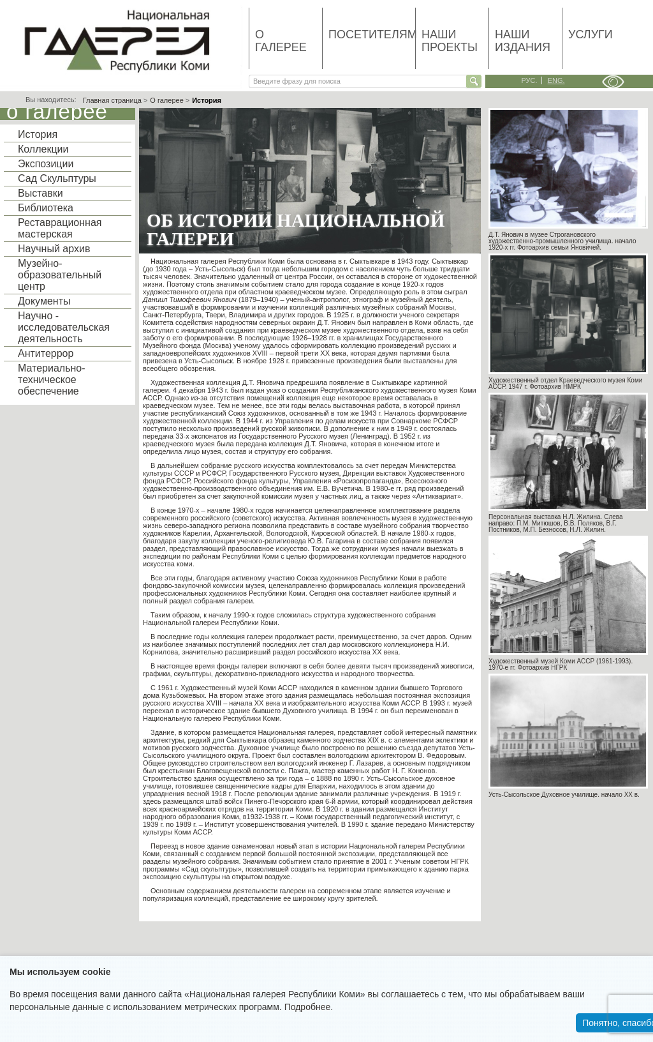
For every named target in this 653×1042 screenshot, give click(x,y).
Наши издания (522, 41)
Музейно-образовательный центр (59, 275)
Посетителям (371, 34)
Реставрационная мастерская (59, 228)
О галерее (281, 41)
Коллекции (43, 149)
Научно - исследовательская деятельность (64, 327)
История (37, 134)
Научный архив (54, 248)
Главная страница (112, 100)
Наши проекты (450, 41)
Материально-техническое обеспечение (51, 379)
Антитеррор (45, 353)
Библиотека (45, 207)
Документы (44, 301)
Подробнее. (309, 1007)
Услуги (590, 34)
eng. (556, 80)
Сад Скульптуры (57, 178)
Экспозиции (45, 163)
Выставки (40, 193)
